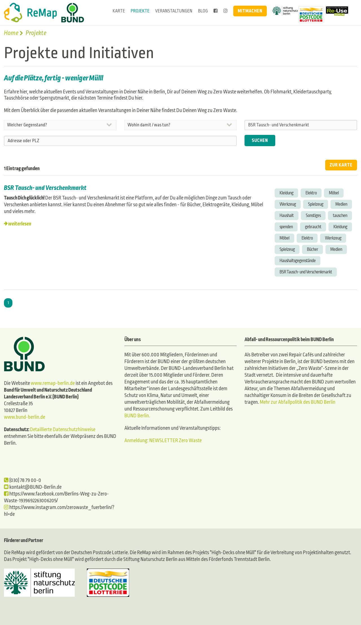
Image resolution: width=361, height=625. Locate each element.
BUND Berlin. (137, 415)
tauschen (340, 215)
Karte (119, 10)
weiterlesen (19, 224)
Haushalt (286, 215)
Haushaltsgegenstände (297, 260)
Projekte (140, 10)
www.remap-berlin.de (53, 383)
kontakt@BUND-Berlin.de (32, 487)
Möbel (334, 192)
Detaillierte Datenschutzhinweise (62, 429)
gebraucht (313, 226)
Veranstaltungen (173, 10)
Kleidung (286, 192)
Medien (341, 204)
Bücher (312, 249)
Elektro (311, 192)
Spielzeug (315, 204)
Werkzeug (287, 204)
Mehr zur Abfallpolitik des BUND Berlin (297, 402)
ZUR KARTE (341, 165)
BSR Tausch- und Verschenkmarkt (45, 188)
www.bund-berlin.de (24, 417)
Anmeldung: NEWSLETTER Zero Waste (163, 440)
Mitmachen (250, 10)
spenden (286, 226)
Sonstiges (313, 215)
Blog (203, 10)
